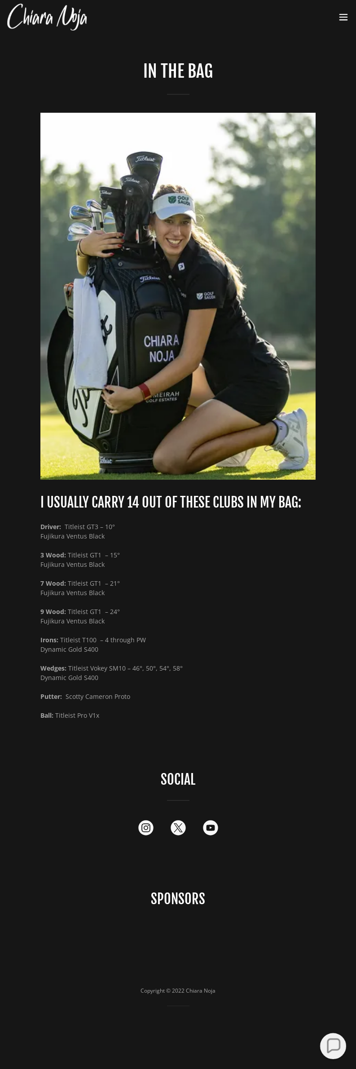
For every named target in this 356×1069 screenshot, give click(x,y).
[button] (343, 17)
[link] (47, 17)
